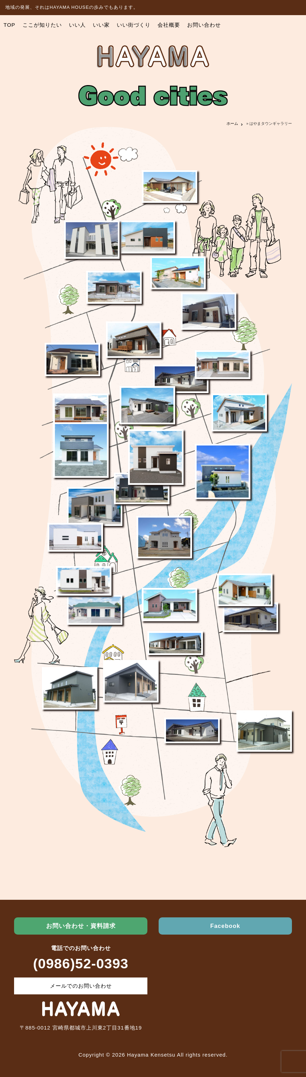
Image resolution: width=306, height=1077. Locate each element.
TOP (9, 25)
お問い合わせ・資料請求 (81, 926)
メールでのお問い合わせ (81, 986)
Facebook (225, 926)
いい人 (77, 25)
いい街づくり (134, 25)
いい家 (101, 25)
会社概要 (169, 25)
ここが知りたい (42, 25)
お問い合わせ (204, 25)
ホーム (232, 123)
